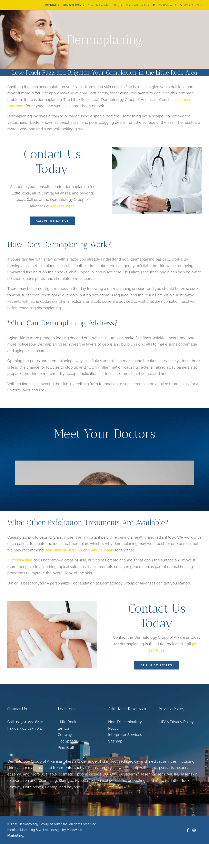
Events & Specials (99, 5)
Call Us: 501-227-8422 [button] (52, 220)
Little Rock (67, 722)
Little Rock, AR (166, 5)
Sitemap (115, 741)
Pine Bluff (66, 747)
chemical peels (101, 550)
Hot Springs (68, 741)
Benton (64, 728)
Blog (118, 5)
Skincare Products (137, 5)
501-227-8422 (193, 5)
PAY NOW (52, 5)
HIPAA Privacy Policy (176, 722)
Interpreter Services (125, 734)
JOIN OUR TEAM (73, 5)
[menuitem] (52, 5)
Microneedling (19, 560)
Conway (65, 734)
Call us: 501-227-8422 (25, 722)
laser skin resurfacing (63, 550)
